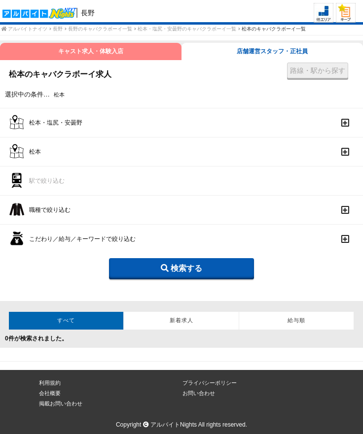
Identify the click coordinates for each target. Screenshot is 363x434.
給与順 (296, 320)
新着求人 (181, 320)
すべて (66, 320)
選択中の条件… (27, 94)
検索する (181, 268)
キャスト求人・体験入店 (90, 51)
